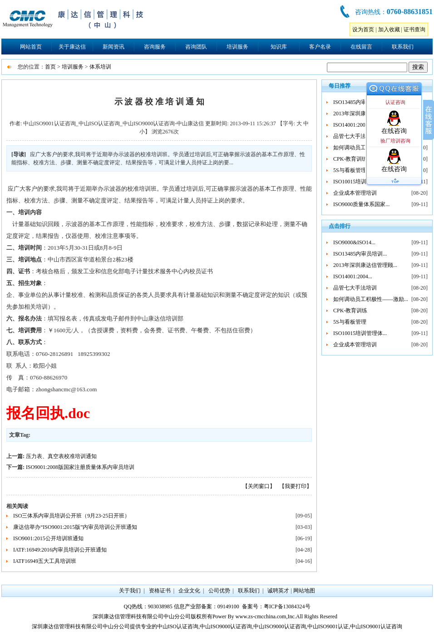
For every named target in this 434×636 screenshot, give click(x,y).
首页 (50, 67)
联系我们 (403, 47)
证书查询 (414, 29)
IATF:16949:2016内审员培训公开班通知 (60, 550)
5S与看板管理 (349, 170)
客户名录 (320, 47)
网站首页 (31, 47)
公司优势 (219, 590)
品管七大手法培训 (355, 136)
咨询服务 (155, 47)
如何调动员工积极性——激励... (370, 299)
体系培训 (100, 67)
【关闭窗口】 (258, 486)
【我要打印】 (295, 486)
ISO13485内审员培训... (360, 102)
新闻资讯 (113, 47)
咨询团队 (196, 47)
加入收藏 (389, 29)
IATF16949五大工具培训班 (44, 561)
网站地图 (304, 590)
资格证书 (160, 590)
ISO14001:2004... (352, 125)
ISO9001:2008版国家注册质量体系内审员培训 (80, 467)
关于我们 (130, 590)
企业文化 (189, 590)
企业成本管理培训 (355, 193)
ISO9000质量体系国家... (361, 204)
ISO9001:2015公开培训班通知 (48, 538)
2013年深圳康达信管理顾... (365, 265)
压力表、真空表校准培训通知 (61, 456)
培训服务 (237, 47)
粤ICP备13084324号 (287, 606)
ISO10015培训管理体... (360, 181)
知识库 (279, 47)
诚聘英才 (278, 590)
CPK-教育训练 (350, 159)
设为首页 (363, 29)
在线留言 (361, 47)
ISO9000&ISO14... (354, 242)
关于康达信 (72, 47)
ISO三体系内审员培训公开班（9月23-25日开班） (71, 516)
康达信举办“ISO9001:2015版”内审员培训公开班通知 (75, 527)
